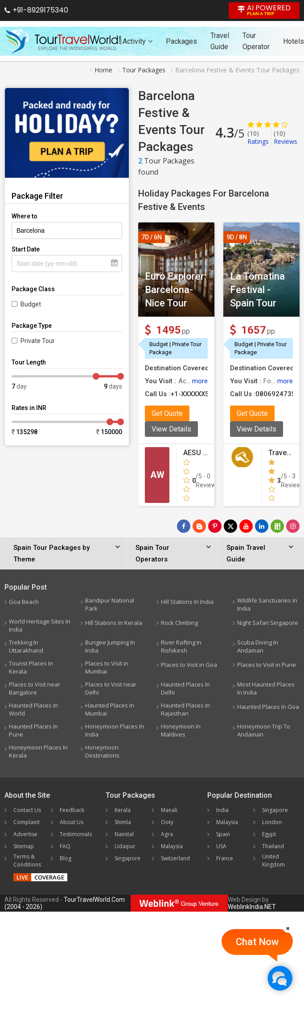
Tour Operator (256, 41)
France (224, 858)
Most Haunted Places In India (266, 688)
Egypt (269, 834)
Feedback (72, 810)
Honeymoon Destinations (102, 751)
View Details (171, 429)
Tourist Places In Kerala (31, 667)
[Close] (288, 928)
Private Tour (38, 340)
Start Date (26, 249)
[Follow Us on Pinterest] (215, 526)
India (222, 810)
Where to (24, 216)
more (200, 381)
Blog (65, 858)
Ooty (167, 822)
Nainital (124, 834)
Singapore (127, 858)
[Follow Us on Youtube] (246, 526)
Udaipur (125, 846)
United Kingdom (273, 860)
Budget (31, 304)
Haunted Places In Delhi (185, 688)
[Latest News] (199, 526)
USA (221, 846)
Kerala (123, 810)
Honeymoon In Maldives (181, 730)
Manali (169, 810)
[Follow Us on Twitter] (230, 526)
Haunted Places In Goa (268, 707)
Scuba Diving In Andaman (257, 646)
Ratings (258, 137)
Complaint (26, 822)
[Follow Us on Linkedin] (261, 526)
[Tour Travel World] (63, 41)
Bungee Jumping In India (110, 646)
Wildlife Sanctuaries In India (267, 604)
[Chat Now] (279, 978)
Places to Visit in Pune (266, 665)
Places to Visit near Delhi (110, 688)
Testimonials (76, 834)
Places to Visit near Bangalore (34, 688)
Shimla (123, 822)
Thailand (273, 846)
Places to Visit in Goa (189, 665)
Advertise (25, 834)
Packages (181, 41)
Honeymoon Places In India (114, 730)
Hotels (293, 41)
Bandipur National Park (109, 604)
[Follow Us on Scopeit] (277, 526)
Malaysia (172, 846)
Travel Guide (219, 41)
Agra (167, 834)
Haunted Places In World (33, 709)
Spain (223, 834)
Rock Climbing (179, 623)
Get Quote (167, 413)
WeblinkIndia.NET (252, 906)
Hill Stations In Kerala (113, 623)
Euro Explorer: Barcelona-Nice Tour (175, 290)
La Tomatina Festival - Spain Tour (257, 290)
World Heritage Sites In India (39, 625)
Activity (137, 41)
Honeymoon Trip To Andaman (263, 730)
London (272, 822)
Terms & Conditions (27, 860)
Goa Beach (24, 602)
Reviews (285, 137)
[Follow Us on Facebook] (183, 526)
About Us (71, 822)
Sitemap (23, 846)
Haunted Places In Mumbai (109, 709)
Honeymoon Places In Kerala (38, 751)
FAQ (65, 846)
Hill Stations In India (187, 602)
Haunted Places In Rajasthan (185, 709)
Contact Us (27, 810)
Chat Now (257, 941)
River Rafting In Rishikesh (181, 646)
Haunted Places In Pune (33, 730)
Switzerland (175, 858)
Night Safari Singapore (267, 623)
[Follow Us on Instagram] (293, 526)
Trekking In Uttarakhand (26, 646)
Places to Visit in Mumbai (106, 667)
